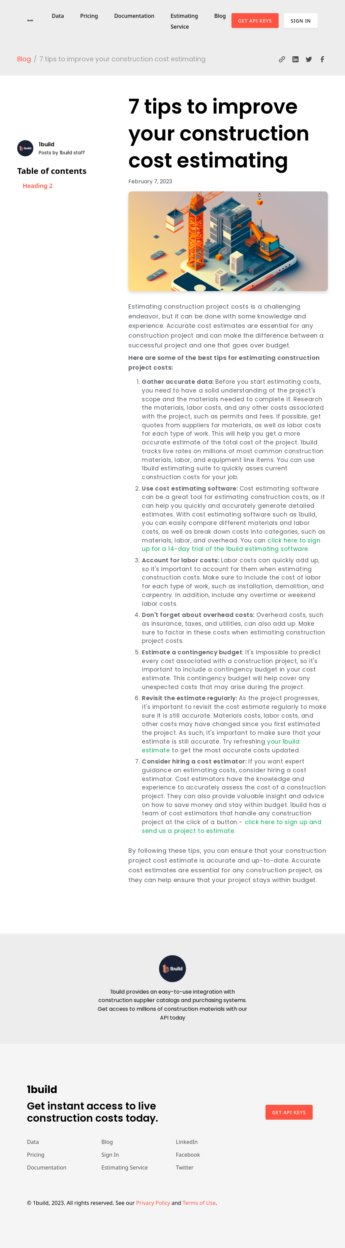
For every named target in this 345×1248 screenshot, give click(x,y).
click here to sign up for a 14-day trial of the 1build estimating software (231, 544)
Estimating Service (184, 21)
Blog (220, 16)
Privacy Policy (153, 1203)
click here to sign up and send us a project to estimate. (232, 826)
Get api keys (289, 1112)
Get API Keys (255, 21)
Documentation (134, 16)
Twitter (184, 1167)
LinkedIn (187, 1142)
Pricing (89, 16)
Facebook (188, 1154)
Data (58, 16)
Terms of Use (199, 1203)
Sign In (301, 21)
